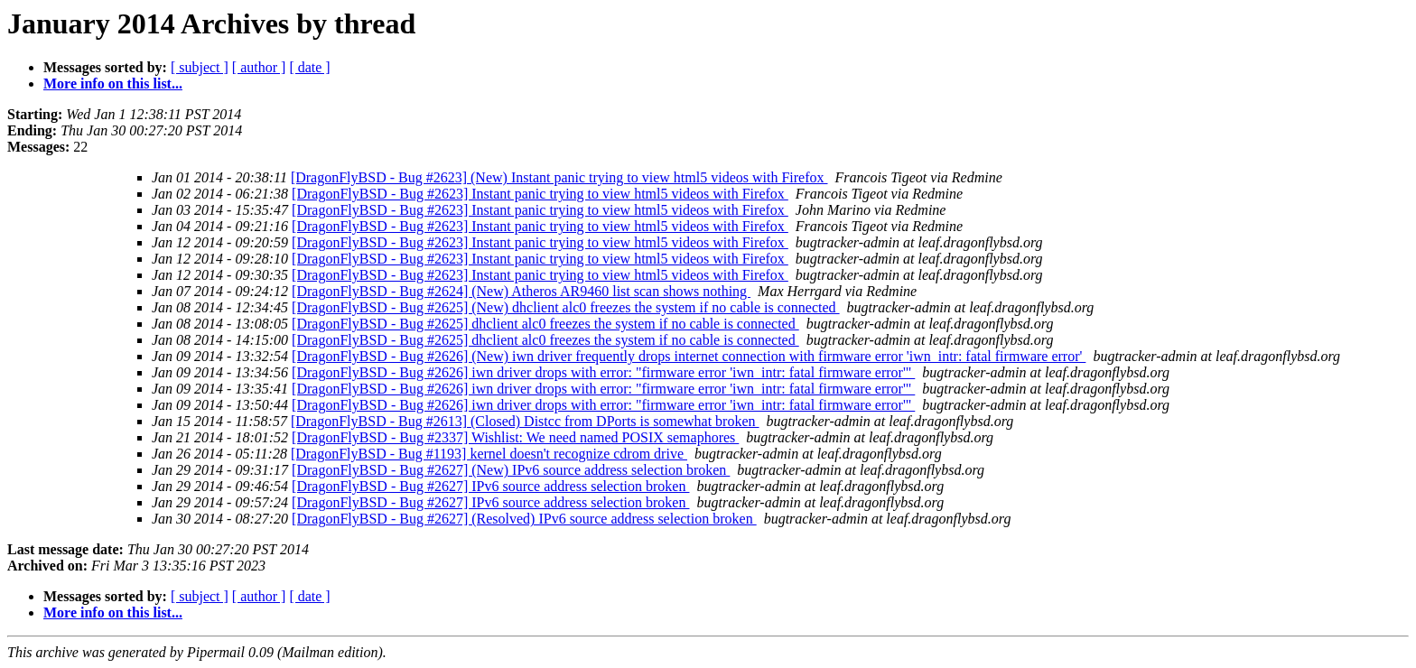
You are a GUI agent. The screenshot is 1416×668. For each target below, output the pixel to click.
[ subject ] (199, 67)
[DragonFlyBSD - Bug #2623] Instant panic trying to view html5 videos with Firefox (540, 193)
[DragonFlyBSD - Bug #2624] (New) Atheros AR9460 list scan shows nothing (521, 291)
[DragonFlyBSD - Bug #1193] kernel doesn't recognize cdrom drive (489, 453)
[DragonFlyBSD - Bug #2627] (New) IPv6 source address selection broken (511, 470)
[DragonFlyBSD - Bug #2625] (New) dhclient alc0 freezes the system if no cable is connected (566, 307)
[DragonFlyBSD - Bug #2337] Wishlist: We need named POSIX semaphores (515, 437)
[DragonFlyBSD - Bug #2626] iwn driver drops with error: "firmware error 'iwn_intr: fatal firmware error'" (603, 372)
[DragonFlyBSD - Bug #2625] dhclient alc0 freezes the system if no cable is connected (545, 323)
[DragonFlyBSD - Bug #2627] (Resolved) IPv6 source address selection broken (524, 518)
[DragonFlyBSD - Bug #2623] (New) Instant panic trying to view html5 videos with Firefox (559, 177)
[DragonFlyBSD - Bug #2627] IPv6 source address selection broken (490, 486)
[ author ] (259, 67)
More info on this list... (112, 83)
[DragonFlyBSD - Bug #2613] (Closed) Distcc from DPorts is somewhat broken (525, 421)
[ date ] (309, 67)
